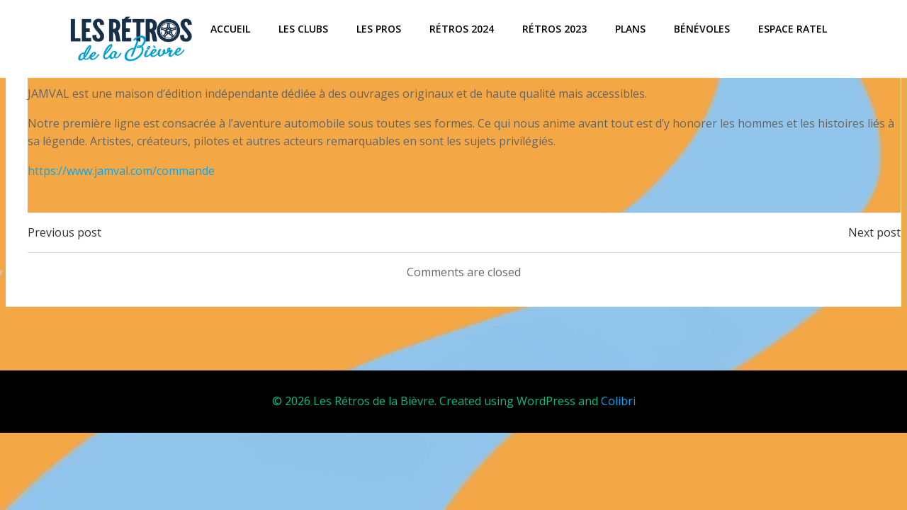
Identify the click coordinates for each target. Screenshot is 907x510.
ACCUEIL (230, 28)
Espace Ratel (792, 28)
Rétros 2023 (554, 28)
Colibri (618, 401)
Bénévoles (702, 28)
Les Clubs (303, 28)
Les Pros (378, 28)
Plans (630, 28)
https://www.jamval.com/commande (121, 170)
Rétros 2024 (461, 28)
